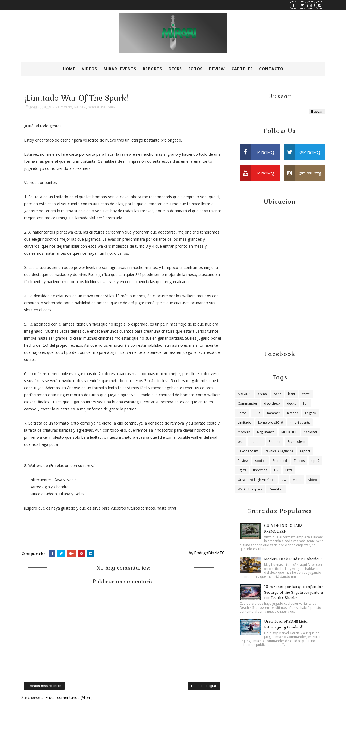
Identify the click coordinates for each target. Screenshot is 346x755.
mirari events (300, 422)
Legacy (310, 413)
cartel (306, 394)
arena (262, 394)
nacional (310, 432)
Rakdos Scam (248, 451)
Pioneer (275, 441)
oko (241, 441)
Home (69, 68)
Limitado (65, 107)
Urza (289, 470)
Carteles (242, 68)
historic (292, 413)
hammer (273, 413)
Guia (256, 413)
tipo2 (315, 460)
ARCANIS (244, 394)
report (305, 451)
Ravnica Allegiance (279, 451)
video (297, 479)
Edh (305, 403)
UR (276, 470)
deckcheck (272, 403)
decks (291, 403)
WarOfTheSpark (101, 107)
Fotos (196, 68)
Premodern (296, 441)
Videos (89, 68)
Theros (299, 460)
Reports (152, 68)
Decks (175, 68)
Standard (280, 460)
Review (217, 68)
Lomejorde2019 (270, 422)
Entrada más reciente (44, 686)
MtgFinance (265, 432)
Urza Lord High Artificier (256, 479)
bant (291, 394)
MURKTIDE (289, 432)
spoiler (260, 460)
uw (284, 479)
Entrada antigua (203, 686)
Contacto (271, 68)
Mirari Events (120, 68)
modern (244, 432)
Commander (247, 403)
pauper (256, 441)
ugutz (242, 470)
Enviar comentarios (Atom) (69, 697)
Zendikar (276, 489)
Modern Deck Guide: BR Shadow (293, 559)
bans (277, 394)
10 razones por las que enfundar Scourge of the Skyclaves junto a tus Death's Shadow (293, 592)
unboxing (260, 470)
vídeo (312, 479)
